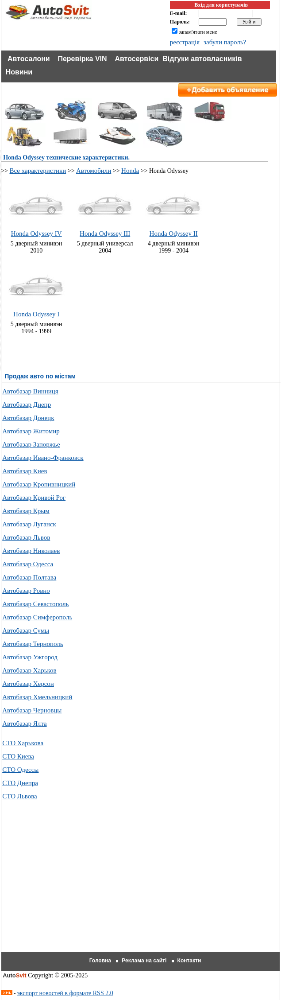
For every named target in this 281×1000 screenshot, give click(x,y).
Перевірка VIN (82, 58)
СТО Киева (18, 756)
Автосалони (29, 58)
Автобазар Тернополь (32, 643)
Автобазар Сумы (25, 630)
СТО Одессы (20, 769)
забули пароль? (225, 42)
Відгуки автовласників (202, 58)
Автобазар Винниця (30, 391)
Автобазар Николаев (31, 550)
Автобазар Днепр (26, 404)
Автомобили (93, 170)
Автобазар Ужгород (30, 657)
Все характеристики (37, 170)
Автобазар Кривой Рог (33, 497)
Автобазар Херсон (28, 683)
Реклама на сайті (144, 960)
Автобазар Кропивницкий (38, 484)
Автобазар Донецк (28, 417)
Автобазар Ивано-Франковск (42, 457)
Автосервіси (136, 58)
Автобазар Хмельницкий (37, 696)
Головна (100, 960)
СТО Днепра (20, 782)
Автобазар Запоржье (31, 444)
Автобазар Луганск (29, 524)
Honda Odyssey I (36, 314)
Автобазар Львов (26, 537)
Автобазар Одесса (27, 564)
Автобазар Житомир (31, 431)
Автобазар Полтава (29, 577)
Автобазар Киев (24, 471)
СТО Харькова (22, 743)
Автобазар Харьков (29, 670)
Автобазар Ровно (26, 590)
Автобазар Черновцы (32, 710)
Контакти (189, 960)
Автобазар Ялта (24, 723)
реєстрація (185, 42)
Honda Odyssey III (105, 233)
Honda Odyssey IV (36, 233)
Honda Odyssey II (174, 233)
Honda (130, 170)
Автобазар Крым (26, 510)
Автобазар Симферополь (37, 617)
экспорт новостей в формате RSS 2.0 (65, 993)
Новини (19, 72)
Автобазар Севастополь (35, 603)
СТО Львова (19, 796)
